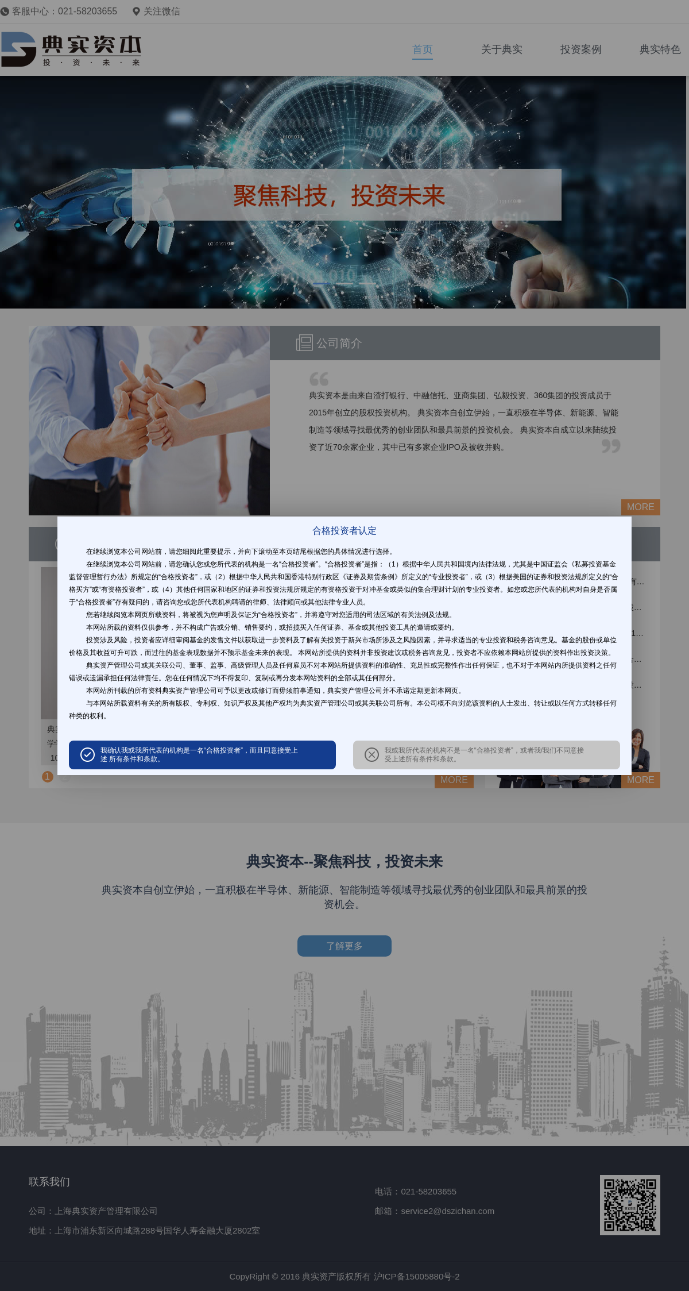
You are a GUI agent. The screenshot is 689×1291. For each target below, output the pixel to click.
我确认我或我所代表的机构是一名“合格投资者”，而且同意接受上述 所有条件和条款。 (199, 754)
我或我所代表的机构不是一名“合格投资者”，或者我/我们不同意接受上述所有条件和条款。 (484, 754)
